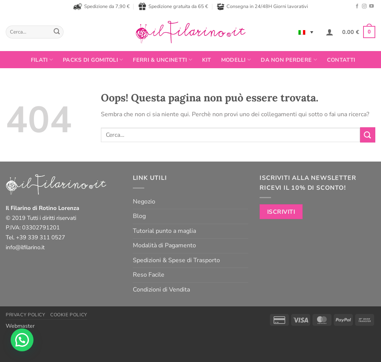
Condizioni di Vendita (161, 289)
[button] (329, 32)
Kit (206, 60)
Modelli (236, 60)
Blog (139, 216)
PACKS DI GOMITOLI (93, 60)
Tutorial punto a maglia (164, 231)
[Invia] (56, 32)
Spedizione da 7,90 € (101, 6)
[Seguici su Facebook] (357, 6)
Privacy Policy (25, 315)
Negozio (144, 201)
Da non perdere (289, 60)
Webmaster (20, 326)
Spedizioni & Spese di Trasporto (176, 260)
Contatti (341, 60)
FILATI (42, 60)
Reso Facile (148, 275)
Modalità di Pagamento (164, 245)
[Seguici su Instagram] (364, 6)
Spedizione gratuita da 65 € (173, 6)
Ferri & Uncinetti (162, 60)
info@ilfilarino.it (25, 247)
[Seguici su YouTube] (371, 6)
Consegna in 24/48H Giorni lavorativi (262, 7)
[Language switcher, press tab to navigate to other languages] (305, 32)
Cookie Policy (68, 315)
